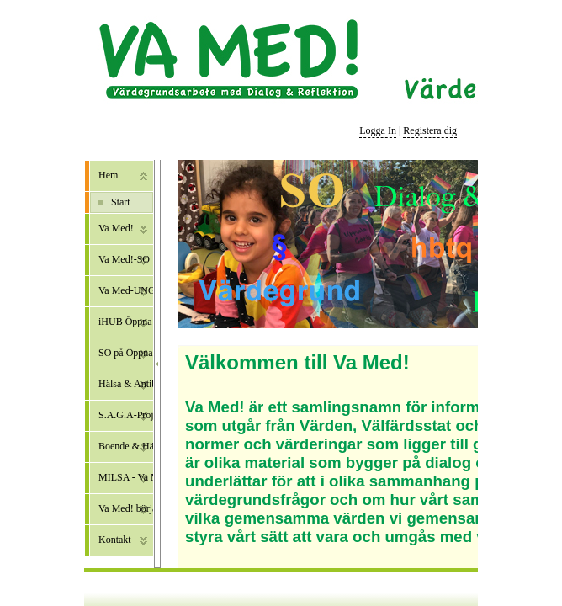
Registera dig (430, 130)
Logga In (377, 130)
